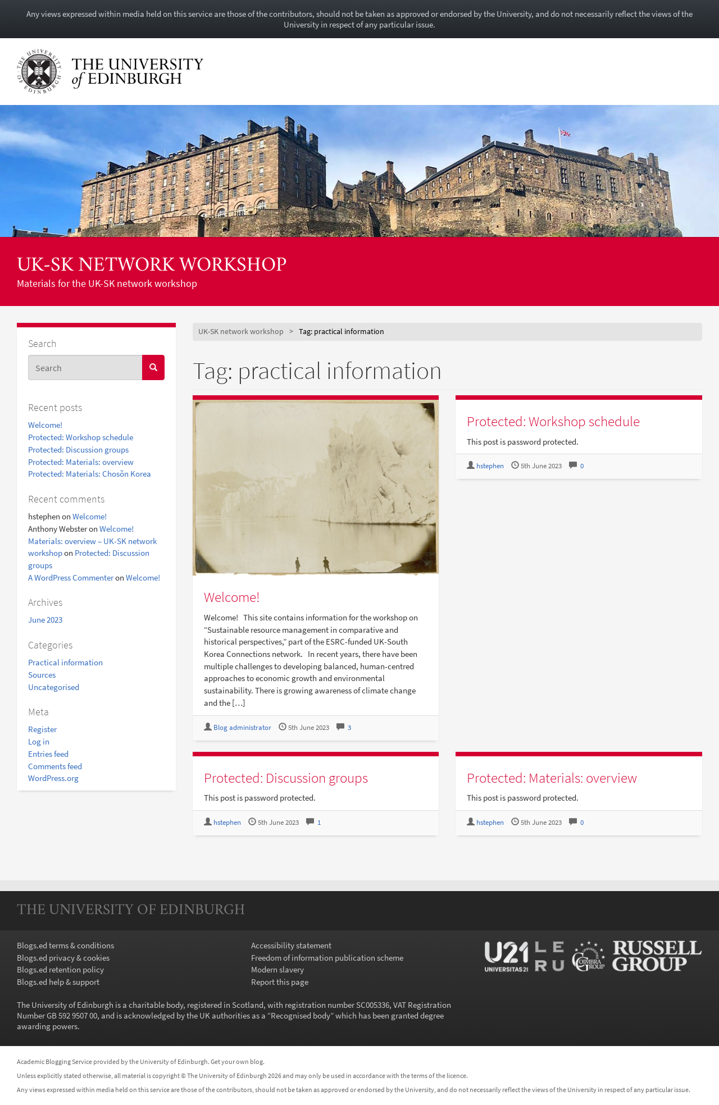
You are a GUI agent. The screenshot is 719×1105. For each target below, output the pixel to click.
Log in (38, 741)
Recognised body (300, 1015)
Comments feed (55, 766)
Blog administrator (242, 727)
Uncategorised (53, 687)
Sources (42, 674)
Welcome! (45, 424)
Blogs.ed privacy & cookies (63, 957)
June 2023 (45, 619)
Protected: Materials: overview (81, 461)
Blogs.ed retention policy (60, 969)
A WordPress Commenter (70, 577)
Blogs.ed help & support (58, 981)
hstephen (490, 466)
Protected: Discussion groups (78, 449)
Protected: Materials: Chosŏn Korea (89, 473)
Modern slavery (277, 969)
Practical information (65, 662)
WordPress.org (53, 778)
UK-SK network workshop (151, 266)
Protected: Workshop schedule (80, 437)
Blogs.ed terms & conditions (65, 945)
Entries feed (48, 753)
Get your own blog (237, 1061)
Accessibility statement (291, 945)
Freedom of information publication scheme (327, 957)
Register (42, 729)
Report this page (279, 981)
